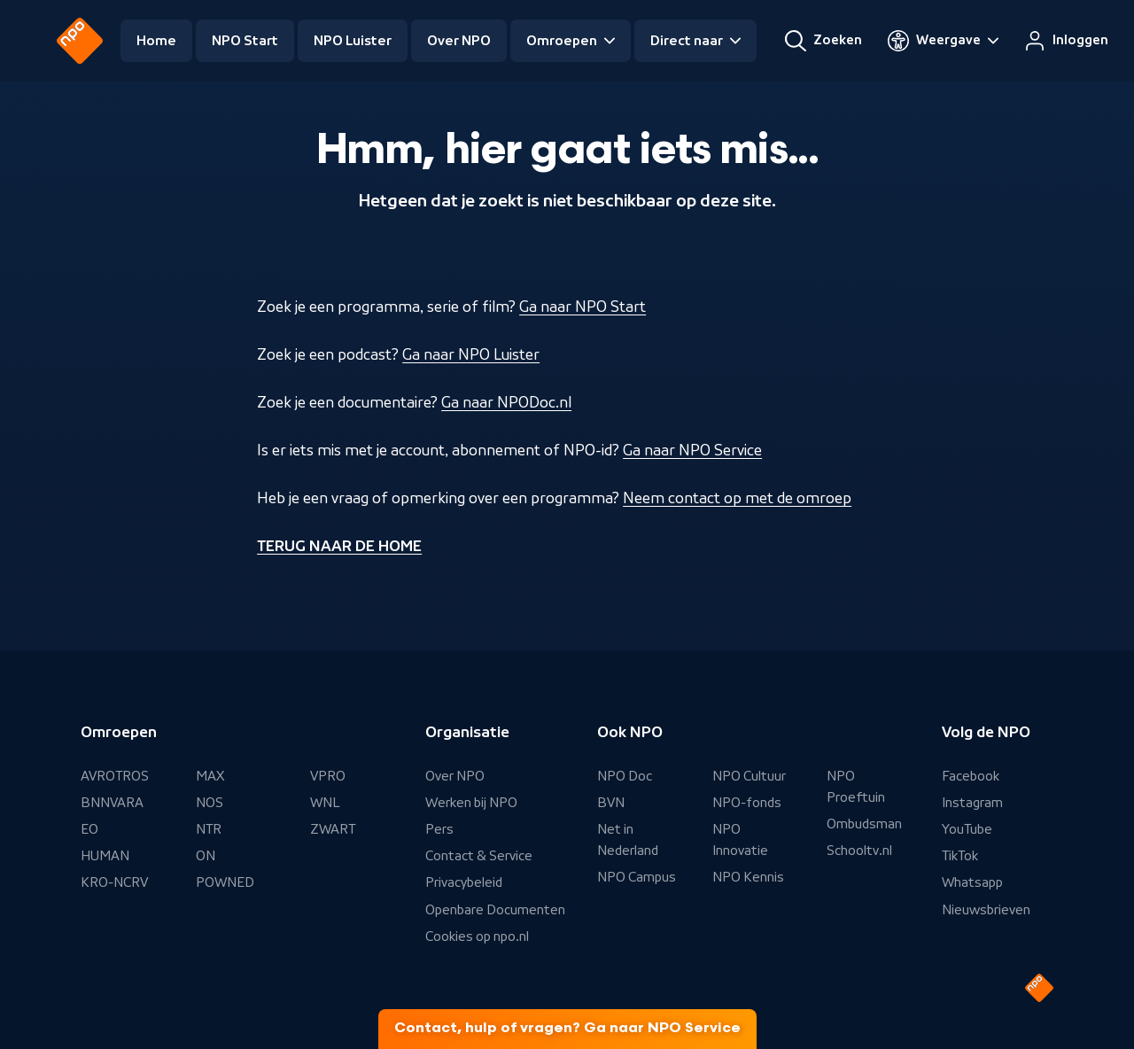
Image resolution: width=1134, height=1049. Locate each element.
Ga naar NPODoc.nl (506, 402)
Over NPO (459, 41)
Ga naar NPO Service (692, 450)
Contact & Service (478, 856)
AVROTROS (115, 776)
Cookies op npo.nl (477, 936)
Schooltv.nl (859, 850)
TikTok (960, 856)
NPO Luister (353, 41)
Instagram (972, 803)
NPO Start (245, 41)
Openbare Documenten (495, 910)
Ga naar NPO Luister (471, 354)
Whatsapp (972, 882)
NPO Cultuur (749, 776)
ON (205, 856)
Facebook (970, 776)
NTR (208, 829)
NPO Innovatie (740, 840)
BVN (611, 803)
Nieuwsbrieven (986, 910)
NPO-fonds (746, 803)
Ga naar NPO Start (582, 307)
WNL (325, 803)
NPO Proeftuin (856, 786)
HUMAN (105, 856)
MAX (210, 776)
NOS (209, 803)
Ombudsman (864, 824)
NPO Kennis (748, 877)
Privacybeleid (463, 882)
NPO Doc (624, 776)
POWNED (225, 882)
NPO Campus (636, 877)
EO (89, 829)
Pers (439, 829)
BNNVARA (112, 803)
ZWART (332, 829)
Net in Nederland (627, 840)
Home (156, 41)
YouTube (967, 829)
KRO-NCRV (114, 882)
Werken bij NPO (471, 803)
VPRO (328, 776)
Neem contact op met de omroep (737, 498)
